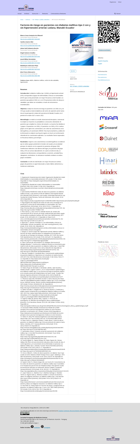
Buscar (118, 13)
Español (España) (103, 61)
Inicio (21, 19)
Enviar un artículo (104, 50)
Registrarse (113, 2)
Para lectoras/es (102, 74)
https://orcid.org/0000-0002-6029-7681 (30, 45)
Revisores (45, 13)
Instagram (47, 427)
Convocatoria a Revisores (58, 13)
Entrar (119, 2)
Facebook (37, 427)
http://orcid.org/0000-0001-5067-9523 (30, 69)
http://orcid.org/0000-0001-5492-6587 (30, 39)
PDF (74, 71)
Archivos (26, 13)
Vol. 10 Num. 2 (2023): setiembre (41, 19)
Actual (19, 13)
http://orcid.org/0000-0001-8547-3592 (30, 56)
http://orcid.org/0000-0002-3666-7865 (30, 76)
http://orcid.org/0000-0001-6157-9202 (30, 63)
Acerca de (35, 13)
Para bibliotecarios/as (104, 80)
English (100, 63)
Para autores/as (102, 77)
